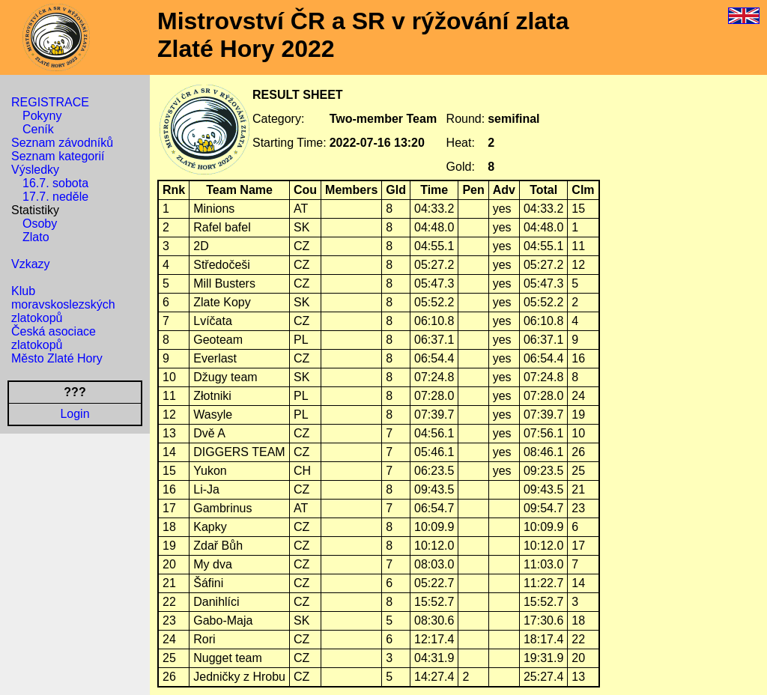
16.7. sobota (55, 183)
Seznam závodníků (62, 142)
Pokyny (41, 115)
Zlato (35, 237)
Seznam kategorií (58, 156)
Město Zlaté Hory (57, 358)
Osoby (39, 223)
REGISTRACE (50, 102)
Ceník (38, 129)
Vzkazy (30, 264)
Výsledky (35, 169)
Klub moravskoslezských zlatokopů (63, 304)
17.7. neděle (55, 196)
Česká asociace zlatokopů (53, 338)
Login (74, 413)
